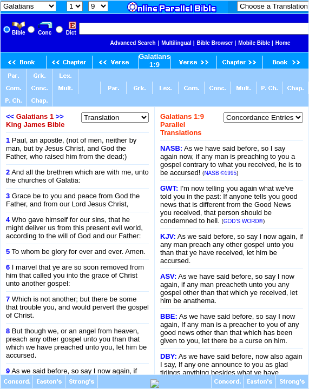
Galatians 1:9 (154, 60)
